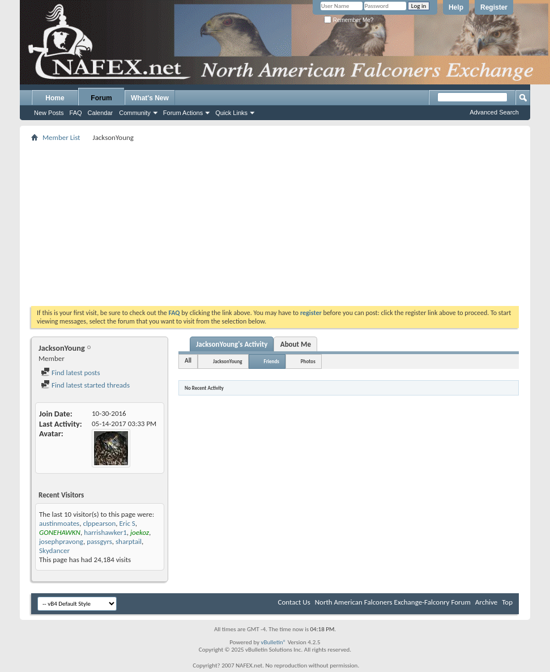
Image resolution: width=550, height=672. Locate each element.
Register (494, 7)
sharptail (129, 541)
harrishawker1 (105, 532)
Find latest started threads (85, 385)
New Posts (49, 112)
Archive (486, 602)
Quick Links (231, 112)
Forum (101, 98)
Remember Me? (348, 20)
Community (135, 112)
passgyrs (99, 541)
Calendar (100, 112)
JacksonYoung (227, 361)
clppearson (99, 523)
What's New (150, 98)
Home (54, 98)
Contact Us (294, 602)
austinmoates (59, 523)
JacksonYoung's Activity (231, 344)
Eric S (127, 523)
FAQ (76, 112)
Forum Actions (183, 112)
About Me (295, 344)
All (188, 360)
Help (456, 7)
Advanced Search (494, 112)
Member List (61, 137)
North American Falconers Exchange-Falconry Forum (393, 602)
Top (507, 602)
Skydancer (54, 550)
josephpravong (61, 541)
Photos (308, 361)
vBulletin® (273, 642)
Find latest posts (70, 372)
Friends (271, 361)
